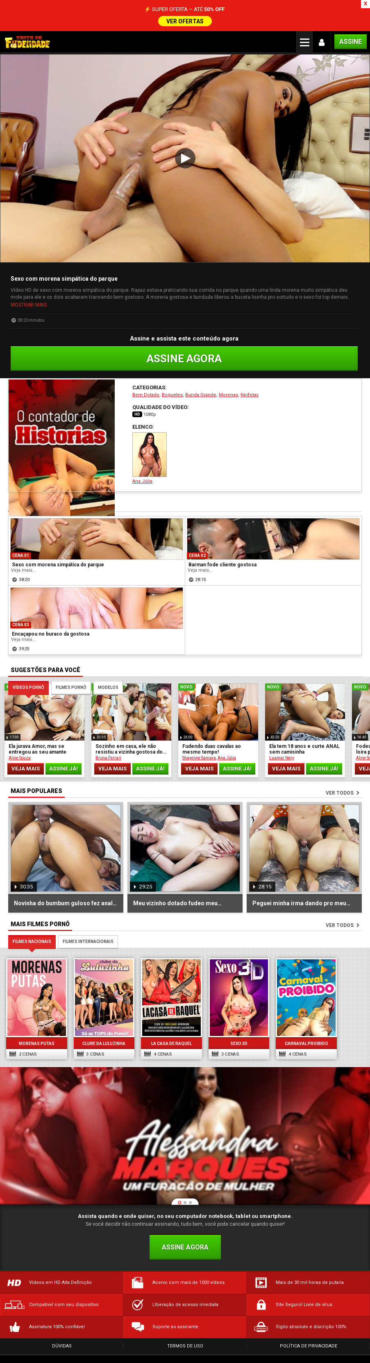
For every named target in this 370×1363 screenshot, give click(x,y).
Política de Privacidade (308, 1324)
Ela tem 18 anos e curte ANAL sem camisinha (304, 730)
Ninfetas (250, 376)
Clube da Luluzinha (100, 1022)
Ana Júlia (149, 439)
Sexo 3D (231, 1022)
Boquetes (172, 376)
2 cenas (23, 1032)
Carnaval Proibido (296, 1022)
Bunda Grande (200, 376)
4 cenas (154, 1032)
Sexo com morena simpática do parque (58, 546)
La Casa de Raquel (166, 1022)
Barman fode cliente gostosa (222, 546)
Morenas (228, 376)
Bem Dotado (145, 376)
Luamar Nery (281, 739)
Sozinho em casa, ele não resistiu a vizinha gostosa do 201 (129, 730)
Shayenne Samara (199, 739)
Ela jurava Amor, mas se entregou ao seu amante (37, 730)
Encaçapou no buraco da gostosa (50, 615)
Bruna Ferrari (108, 739)
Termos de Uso (185, 1324)
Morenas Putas (35, 1022)
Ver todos (340, 774)
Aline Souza (20, 739)
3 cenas (88, 1032)
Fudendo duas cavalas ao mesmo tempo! (211, 730)
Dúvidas (62, 1324)
